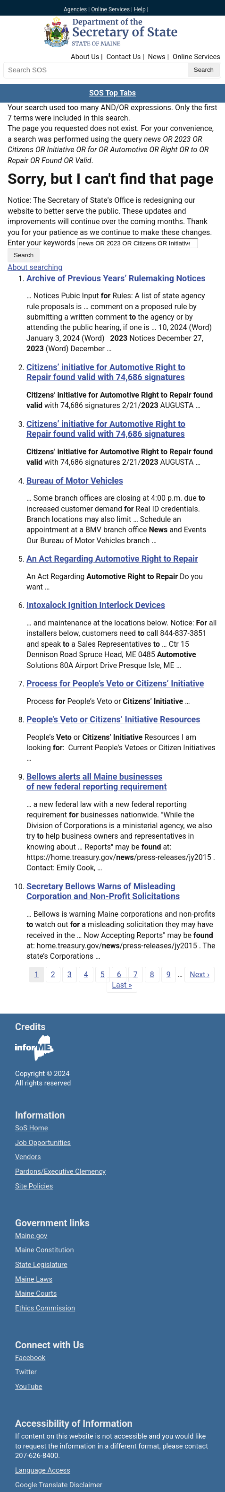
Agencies (75, 9)
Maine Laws (33, 1279)
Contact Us (124, 56)
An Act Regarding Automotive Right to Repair (112, 559)
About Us (85, 56)
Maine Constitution (44, 1250)
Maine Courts (36, 1293)
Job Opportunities (43, 1142)
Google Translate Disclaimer (58, 1485)
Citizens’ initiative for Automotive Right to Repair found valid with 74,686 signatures (105, 372)
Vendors (28, 1157)
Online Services (110, 9)
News (157, 56)
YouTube (28, 1386)
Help (140, 9)
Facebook (30, 1357)
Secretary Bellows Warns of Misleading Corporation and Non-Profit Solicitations (103, 891)
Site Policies (34, 1186)
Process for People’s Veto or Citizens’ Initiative (115, 683)
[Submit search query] (204, 70)
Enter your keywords (41, 242)
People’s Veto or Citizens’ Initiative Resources (113, 719)
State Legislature (41, 1264)
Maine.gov (31, 1236)
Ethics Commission (45, 1308)
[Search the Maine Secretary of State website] (53, 70)
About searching (35, 267)
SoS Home (31, 1128)
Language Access (42, 1470)
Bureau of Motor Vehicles (74, 481)
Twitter (26, 1372)
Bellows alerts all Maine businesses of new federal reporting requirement (96, 782)
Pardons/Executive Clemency (60, 1171)
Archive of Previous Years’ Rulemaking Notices (115, 278)
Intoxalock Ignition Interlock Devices (95, 605)
